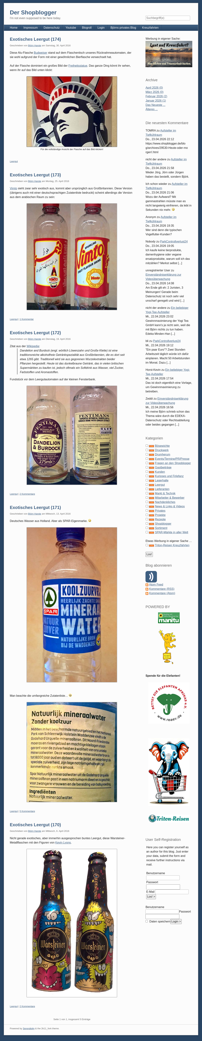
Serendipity (29, 1028)
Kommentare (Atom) (162, 593)
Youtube (71, 27)
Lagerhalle (162, 480)
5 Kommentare (27, 811)
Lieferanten (162, 489)
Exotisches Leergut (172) (35, 332)
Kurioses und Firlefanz (169, 476)
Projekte (160, 515)
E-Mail (150, 891)
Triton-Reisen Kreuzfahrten (172, 545)
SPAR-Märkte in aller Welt (171, 532)
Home (13, 27)
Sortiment (161, 528)
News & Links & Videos (170, 506)
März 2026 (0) (154, 92)
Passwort (152, 882)
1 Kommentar (27, 319)
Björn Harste (34, 45)
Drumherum (162, 454)
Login (101, 27)
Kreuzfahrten (150, 27)
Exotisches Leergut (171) (35, 507)
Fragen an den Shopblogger (173, 463)
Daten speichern (159, 921)
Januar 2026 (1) (155, 100)
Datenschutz (52, 27)
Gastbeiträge (163, 467)
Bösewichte (162, 445)
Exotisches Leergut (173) (35, 174)
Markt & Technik (165, 493)
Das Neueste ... (155, 104)
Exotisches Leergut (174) (35, 39)
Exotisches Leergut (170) (35, 824)
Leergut (14, 161)
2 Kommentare (27, 494)
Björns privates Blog (123, 27)
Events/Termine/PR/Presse (172, 458)
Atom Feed (156, 584)
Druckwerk (162, 450)
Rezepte (160, 519)
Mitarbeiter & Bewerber (170, 497)
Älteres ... (151, 109)
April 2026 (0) (154, 87)
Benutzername (155, 873)
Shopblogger (163, 523)
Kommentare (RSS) (161, 588)
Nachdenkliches (165, 502)
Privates (160, 510)
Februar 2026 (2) (156, 96)
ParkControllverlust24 (174, 241)
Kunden (160, 471)
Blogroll (86, 27)
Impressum (30, 27)
